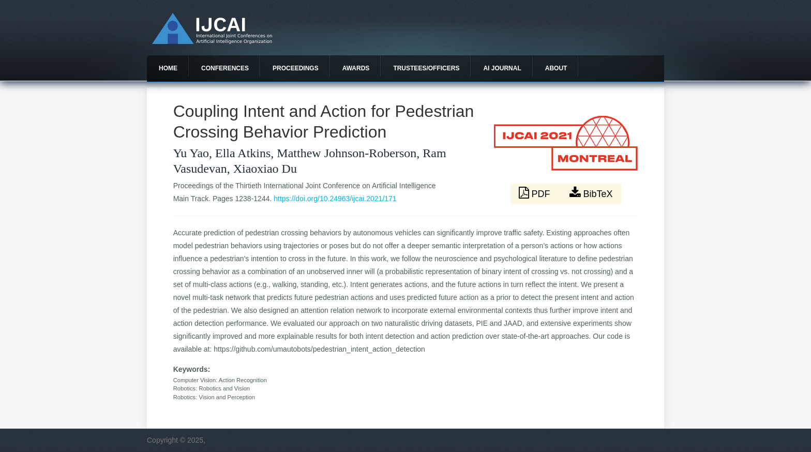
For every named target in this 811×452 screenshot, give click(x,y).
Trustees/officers (426, 68)
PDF (536, 193)
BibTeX (591, 193)
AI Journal (502, 68)
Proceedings (296, 68)
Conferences (225, 68)
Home (168, 68)
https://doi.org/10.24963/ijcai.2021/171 (335, 198)
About (556, 68)
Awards (356, 68)
